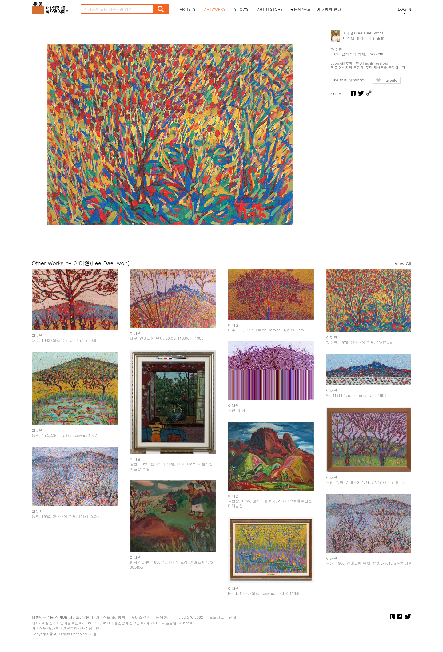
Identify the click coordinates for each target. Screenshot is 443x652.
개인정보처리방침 (110, 617)
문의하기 (163, 617)
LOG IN (404, 9)
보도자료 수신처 (222, 617)
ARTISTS (188, 9)
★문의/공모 (300, 9)
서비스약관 (140, 617)
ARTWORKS (215, 9)
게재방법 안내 (329, 9)
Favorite (390, 80)
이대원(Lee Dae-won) (362, 32)
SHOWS (241, 9)
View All (403, 263)
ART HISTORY (270, 9)
